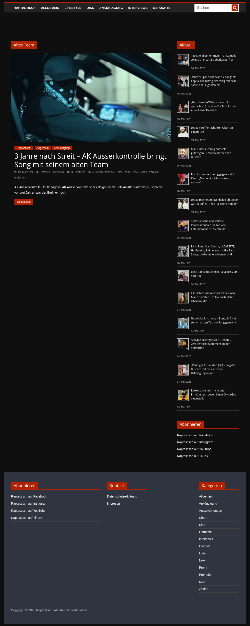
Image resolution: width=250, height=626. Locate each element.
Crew (135, 172)
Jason (143, 172)
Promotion (206, 574)
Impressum (114, 503)
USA (202, 582)
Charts (203, 518)
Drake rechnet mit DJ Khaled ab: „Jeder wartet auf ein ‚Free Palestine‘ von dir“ (215, 202)
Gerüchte (161, 8)
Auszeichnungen (210, 510)
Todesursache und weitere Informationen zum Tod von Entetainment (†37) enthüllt (208, 225)
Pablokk (154, 172)
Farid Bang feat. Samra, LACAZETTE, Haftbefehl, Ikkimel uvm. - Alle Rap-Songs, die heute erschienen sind (213, 250)
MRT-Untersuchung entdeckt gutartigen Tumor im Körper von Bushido (211, 153)
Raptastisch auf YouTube (194, 449)
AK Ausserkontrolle (103, 172)
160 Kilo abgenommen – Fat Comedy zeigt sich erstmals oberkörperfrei (213, 58)
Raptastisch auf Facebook (195, 435)
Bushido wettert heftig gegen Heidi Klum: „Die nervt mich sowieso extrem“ (212, 178)
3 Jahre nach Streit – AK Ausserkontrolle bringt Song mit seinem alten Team (90, 160)
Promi (203, 567)
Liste (202, 553)
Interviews (138, 8)
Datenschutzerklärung (122, 496)
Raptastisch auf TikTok (192, 456)
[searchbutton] (235, 7)
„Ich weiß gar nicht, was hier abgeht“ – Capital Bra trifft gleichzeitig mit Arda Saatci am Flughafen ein (214, 81)
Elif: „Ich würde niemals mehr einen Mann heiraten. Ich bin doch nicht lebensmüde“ (213, 297)
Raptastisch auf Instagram (195, 442)
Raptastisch (25, 8)
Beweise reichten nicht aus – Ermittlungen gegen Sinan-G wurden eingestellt (213, 394)
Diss (90, 8)
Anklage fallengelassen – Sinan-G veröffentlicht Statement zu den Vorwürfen (211, 344)
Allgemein (50, 8)
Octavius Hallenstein (52, 172)
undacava (20, 177)
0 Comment (76, 172)
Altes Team (123, 172)
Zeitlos (203, 589)
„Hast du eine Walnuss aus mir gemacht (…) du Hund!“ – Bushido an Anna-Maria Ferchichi (213, 106)
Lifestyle (73, 8)
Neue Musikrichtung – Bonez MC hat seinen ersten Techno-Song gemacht (213, 320)
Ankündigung (111, 8)
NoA (202, 560)
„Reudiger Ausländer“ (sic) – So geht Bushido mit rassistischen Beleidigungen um (213, 369)
